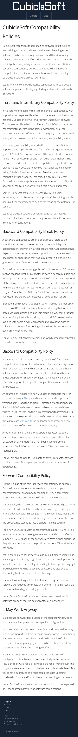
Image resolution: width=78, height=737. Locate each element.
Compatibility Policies (13, 724)
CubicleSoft (15, 731)
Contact (7, 707)
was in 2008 (26, 421)
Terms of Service (11, 718)
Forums (7, 704)
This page (29, 398)
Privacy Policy (9, 721)
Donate (7, 710)
